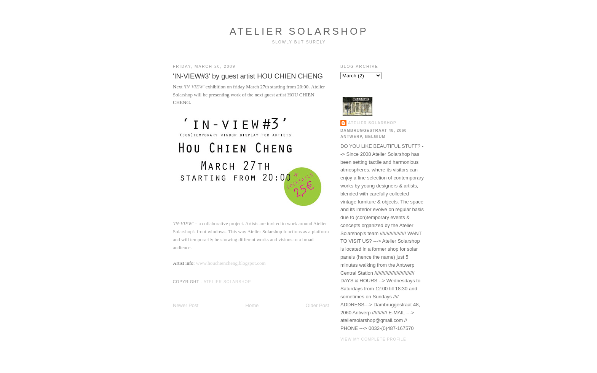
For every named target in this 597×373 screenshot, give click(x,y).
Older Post (317, 305)
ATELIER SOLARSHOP (299, 31)
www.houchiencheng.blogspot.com (231, 263)
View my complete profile (373, 339)
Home (252, 305)
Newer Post (185, 305)
